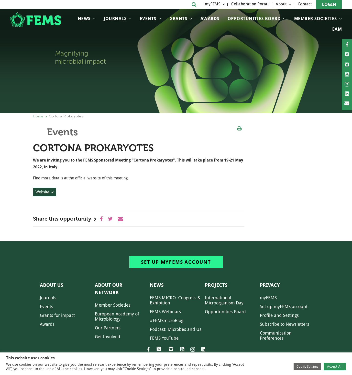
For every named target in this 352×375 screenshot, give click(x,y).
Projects (216, 285)
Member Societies (315, 18)
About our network (108, 288)
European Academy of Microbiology (117, 316)
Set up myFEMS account (176, 262)
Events (148, 18)
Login (329, 4)
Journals (115, 18)
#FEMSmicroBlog (166, 320)
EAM (337, 29)
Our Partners (108, 327)
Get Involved (107, 336)
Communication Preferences (276, 335)
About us (51, 285)
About (281, 4)
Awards (209, 18)
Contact (305, 4)
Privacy (270, 285)
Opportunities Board (225, 311)
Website (42, 192)
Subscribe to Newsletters (284, 324)
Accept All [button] (334, 366)
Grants (178, 18)
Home (38, 116)
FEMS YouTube (164, 338)
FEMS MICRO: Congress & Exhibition (175, 300)
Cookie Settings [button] (307, 366)
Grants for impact (57, 315)
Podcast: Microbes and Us (175, 329)
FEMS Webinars (165, 311)
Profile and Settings (279, 315)
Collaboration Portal (249, 4)
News (84, 18)
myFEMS (212, 4)
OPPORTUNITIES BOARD (254, 18)
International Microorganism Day (224, 300)
